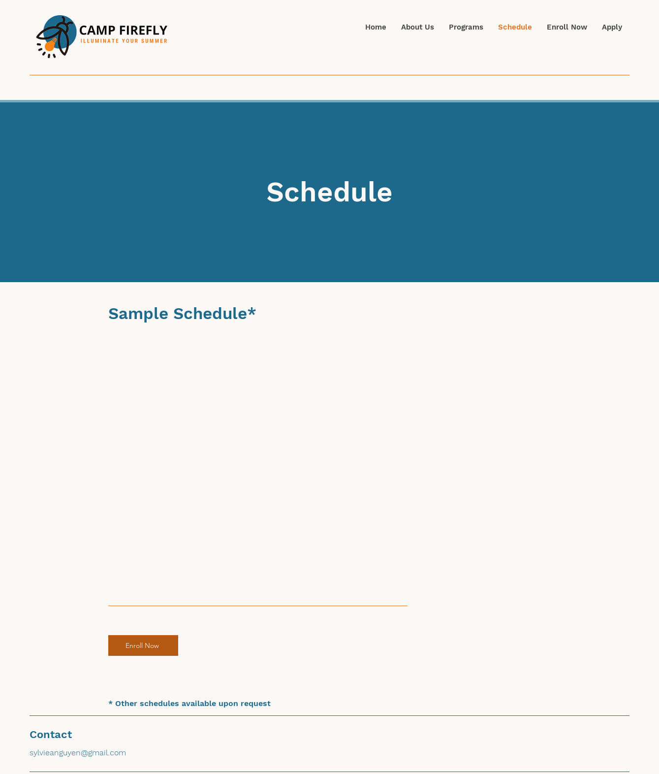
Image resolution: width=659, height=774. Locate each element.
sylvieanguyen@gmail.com (78, 752)
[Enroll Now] (143, 645)
